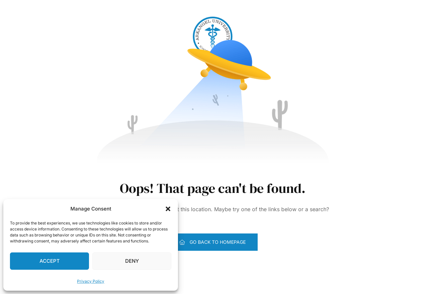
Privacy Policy (90, 281)
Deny (132, 261)
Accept (50, 261)
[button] (168, 209)
